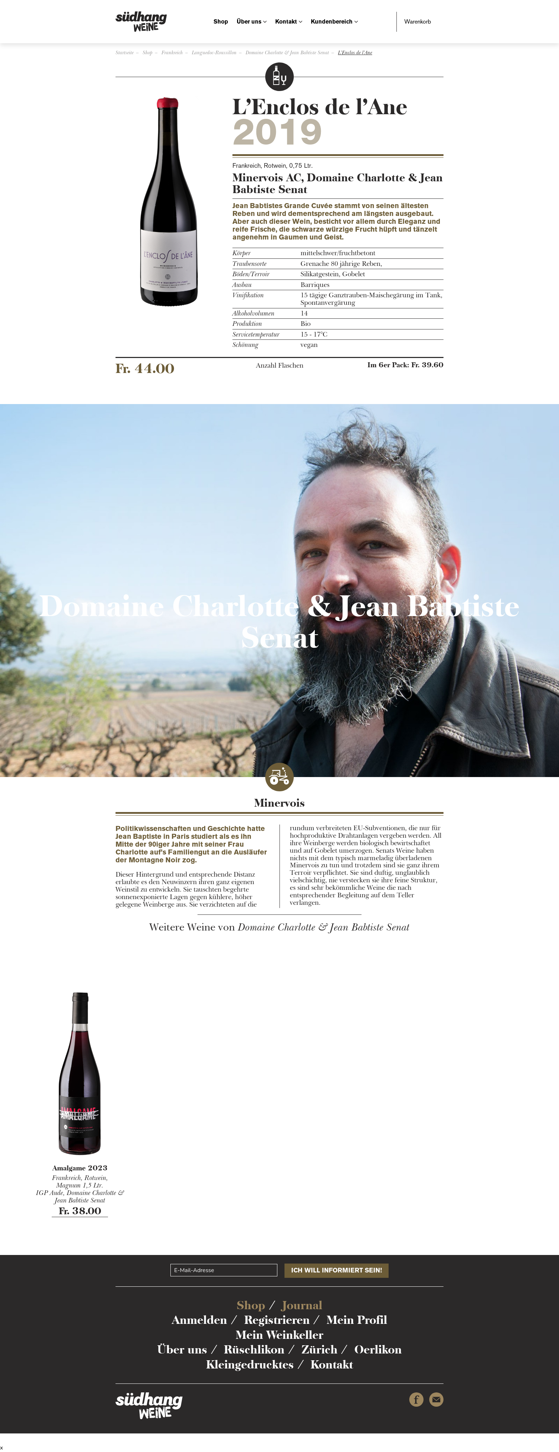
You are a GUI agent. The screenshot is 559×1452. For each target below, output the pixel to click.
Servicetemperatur (256, 334)
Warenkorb (417, 21)
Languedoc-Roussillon (214, 52)
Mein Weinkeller (279, 1334)
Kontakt (286, 21)
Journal (302, 1305)
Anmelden (199, 1319)
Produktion (247, 324)
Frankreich (172, 52)
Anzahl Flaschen (279, 365)
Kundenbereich (332, 21)
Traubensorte (249, 264)
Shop (221, 21)
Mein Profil (357, 1319)
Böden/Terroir (251, 274)
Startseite (125, 52)
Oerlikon (378, 1349)
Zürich (320, 1349)
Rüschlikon (254, 1349)
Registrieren (277, 1319)
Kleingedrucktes (250, 1364)
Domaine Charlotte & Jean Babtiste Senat (287, 52)
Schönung (245, 345)
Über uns (249, 21)
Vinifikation (248, 295)
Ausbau (242, 285)
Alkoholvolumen (253, 313)
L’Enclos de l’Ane (355, 52)
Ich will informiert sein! (336, 1270)
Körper (241, 253)
